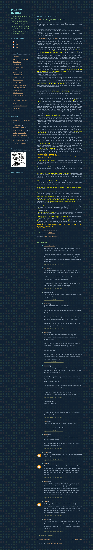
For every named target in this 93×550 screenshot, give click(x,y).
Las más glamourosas (19, 87)
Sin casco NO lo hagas (20, 100)
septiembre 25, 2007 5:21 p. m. (53, 448)
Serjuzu (46, 268)
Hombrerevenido (42, 38)
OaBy (46, 464)
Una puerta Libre (18, 111)
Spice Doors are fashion (20, 135)
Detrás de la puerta (19, 127)
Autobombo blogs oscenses (21, 120)
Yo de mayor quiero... (19, 143)
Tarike (14, 103)
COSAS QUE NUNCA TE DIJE (54, 20)
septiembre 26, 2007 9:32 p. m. (53, 477)
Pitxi (45, 421)
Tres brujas (16, 108)
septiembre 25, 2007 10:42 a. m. (54, 300)
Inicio (61, 539)
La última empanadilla (19, 85)
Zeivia (46, 452)
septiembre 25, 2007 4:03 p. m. (53, 417)
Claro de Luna (17, 64)
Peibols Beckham (18, 93)
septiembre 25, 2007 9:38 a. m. (53, 288)
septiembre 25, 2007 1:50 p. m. (53, 397)
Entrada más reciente (43, 539)
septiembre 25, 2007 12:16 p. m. (54, 362)
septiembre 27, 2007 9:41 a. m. (53, 497)
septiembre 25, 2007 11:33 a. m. (54, 328)
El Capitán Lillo (17, 75)
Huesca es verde (18, 80)
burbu (46, 332)
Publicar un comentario (46, 535)
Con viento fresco (18, 67)
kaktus (17, 44)
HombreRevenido (49, 246)
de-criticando (17, 125)
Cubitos (15, 69)
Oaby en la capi (17, 90)
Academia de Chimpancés (21, 59)
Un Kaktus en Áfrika (19, 140)
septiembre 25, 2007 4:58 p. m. (53, 431)
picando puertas (16, 11)
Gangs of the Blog (18, 77)
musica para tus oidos (19, 133)
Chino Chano (17, 62)
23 (65, 512)
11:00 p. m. (51, 233)
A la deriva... (16, 56)
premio (57, 38)
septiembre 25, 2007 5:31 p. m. (53, 460)
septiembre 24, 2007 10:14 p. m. (54, 264)
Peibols (46, 304)
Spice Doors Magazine (50, 236)
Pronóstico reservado (19, 95)
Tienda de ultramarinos (20, 106)
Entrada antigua (77, 539)
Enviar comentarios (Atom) (54, 543)
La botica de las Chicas (20, 130)
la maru (46, 366)
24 (67, 512)
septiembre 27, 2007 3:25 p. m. (53, 515)
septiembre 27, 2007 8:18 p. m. (53, 531)
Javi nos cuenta (17, 82)
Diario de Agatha (18, 72)
